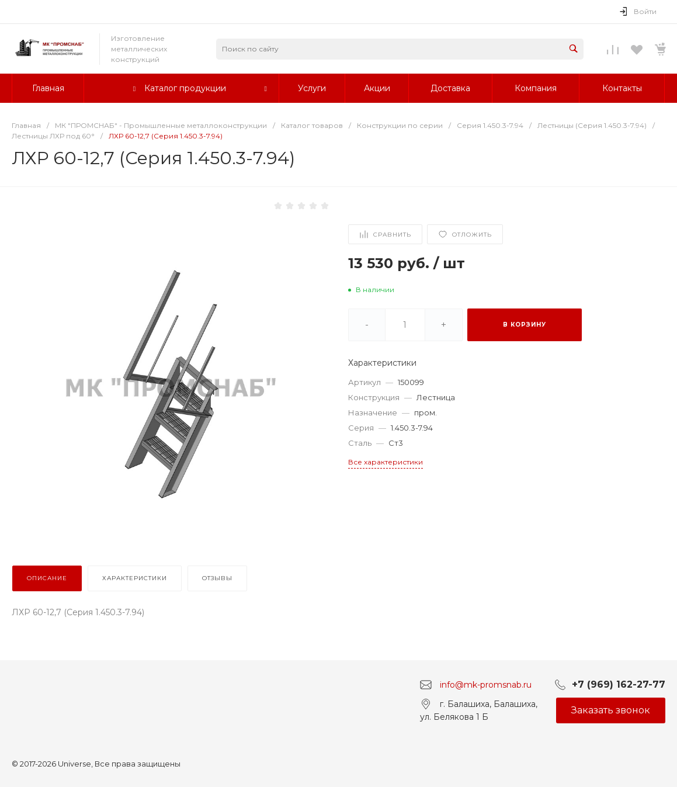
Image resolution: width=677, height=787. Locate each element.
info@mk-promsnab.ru (486, 684)
